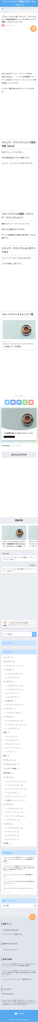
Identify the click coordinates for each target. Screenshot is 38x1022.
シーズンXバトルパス (14, 674)
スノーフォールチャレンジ (16, 789)
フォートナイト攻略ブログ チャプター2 (19, 3)
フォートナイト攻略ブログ (13, 934)
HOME (19, 1013)
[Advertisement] (19, 52)
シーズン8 (8, 717)
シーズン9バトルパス (14, 686)
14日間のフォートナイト (15, 800)
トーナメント (9, 709)
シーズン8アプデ (12, 728)
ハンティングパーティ (14, 812)
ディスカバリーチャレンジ (16, 725)
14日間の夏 (10, 701)
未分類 (7, 843)
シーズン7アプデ (12, 793)
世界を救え (8, 773)
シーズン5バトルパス (14, 828)
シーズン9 (8, 682)
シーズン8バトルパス (14, 721)
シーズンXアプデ (12, 678)
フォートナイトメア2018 (15, 816)
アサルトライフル (12, 744)
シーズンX (8, 670)
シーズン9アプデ (12, 697)
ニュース (8, 657)
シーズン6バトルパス (14, 808)
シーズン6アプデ (12, 820)
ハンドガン (10, 752)
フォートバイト (16, 446)
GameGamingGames (11, 930)
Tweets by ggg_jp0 (8, 994)
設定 (6, 756)
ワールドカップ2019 (13, 713)
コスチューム (9, 760)
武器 (6, 732)
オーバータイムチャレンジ (16, 781)
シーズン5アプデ (12, 836)
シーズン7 (8, 777)
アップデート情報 (11, 769)
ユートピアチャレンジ (14, 690)
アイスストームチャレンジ (16, 797)
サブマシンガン (12, 740)
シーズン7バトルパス (14, 785)
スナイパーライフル (13, 748)
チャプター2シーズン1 (14, 666)
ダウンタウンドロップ (14, 705)
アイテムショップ (11, 764)
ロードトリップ (12, 832)
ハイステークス (12, 839)
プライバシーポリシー (11, 950)
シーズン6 (8, 804)
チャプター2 (9, 662)
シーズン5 (8, 824)
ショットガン (11, 737)
